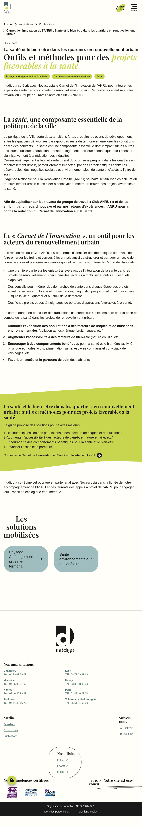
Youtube (126, 734)
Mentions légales (88, 811)
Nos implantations (19, 664)
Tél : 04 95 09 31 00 (34, 681)
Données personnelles (57, 811)
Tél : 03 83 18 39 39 (96, 681)
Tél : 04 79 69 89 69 (34, 672)
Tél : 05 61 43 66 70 (34, 700)
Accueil (8, 24)
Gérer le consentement (11, 780)
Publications (47, 24)
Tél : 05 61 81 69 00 (96, 700)
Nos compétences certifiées (26, 780)
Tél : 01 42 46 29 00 (96, 691)
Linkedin (126, 728)
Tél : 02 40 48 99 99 (34, 691)
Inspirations (26, 24)
